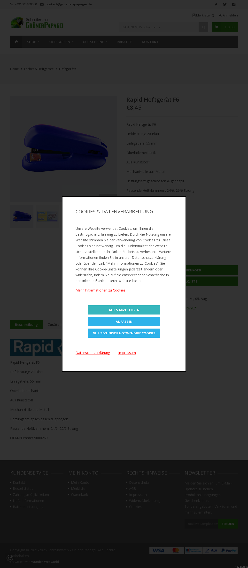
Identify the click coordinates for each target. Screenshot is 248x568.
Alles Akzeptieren (124, 310)
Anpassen (124, 321)
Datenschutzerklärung (93, 352)
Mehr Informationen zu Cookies (100, 290)
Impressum (127, 352)
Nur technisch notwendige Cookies (124, 333)
